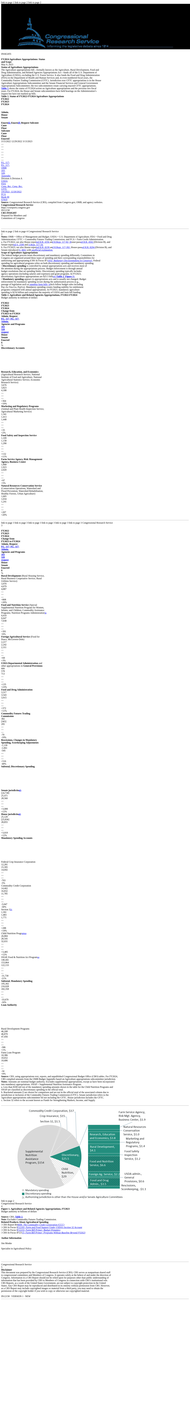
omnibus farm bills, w (39, 284)
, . (18, 1217)
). (70, 276)
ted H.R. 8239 (43, 247)
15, (53, 1232)
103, (3, 170)
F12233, (38, 1230)
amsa (24, 933)
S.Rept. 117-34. (35, 244)
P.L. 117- (5, 162)
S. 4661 (22, 250)
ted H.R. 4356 (43, 242)
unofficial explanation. (42, 250)
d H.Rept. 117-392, (61, 247)
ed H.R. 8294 (88, 247)
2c (11, 909)
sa (38, 957)
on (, (59, 276)
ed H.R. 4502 (87, 242)
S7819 (4, 199)
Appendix (5, 176)
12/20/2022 (16, 191)
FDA (3, 183)
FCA (3, 194)
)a (45, 613)
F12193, (49, 1227)
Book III (5, 197)
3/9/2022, (6, 191)
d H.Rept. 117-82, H (61, 242)
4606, (40, 1224)
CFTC (4, 189)
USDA (4, 181)
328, (3, 173)
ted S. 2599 (19, 244)
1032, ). (70, 260)
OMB (4, 168)
